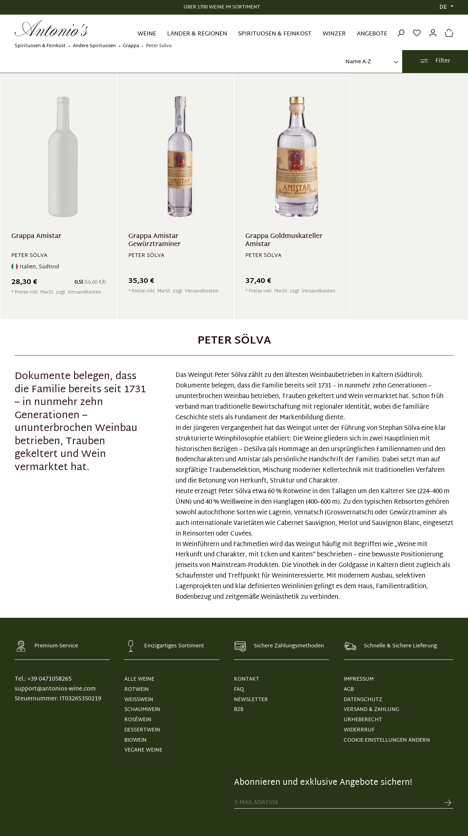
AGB (349, 689)
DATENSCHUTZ (363, 699)
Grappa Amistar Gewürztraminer (154, 240)
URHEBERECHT (363, 720)
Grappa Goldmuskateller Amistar (283, 240)
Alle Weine (139, 679)
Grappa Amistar (36, 237)
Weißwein (138, 699)
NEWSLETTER (251, 699)
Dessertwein (142, 730)
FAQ (239, 689)
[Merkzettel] (417, 28)
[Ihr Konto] (433, 28)
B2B (239, 709)
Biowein (135, 740)
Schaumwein (142, 709)
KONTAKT (246, 679)
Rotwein (136, 689)
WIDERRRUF (359, 730)
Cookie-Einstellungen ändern (387, 740)
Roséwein (137, 720)
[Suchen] (401, 28)
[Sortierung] (371, 62)
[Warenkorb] (447, 28)
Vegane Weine (143, 750)
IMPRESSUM (359, 679)
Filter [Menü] (435, 61)
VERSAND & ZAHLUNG (371, 709)
